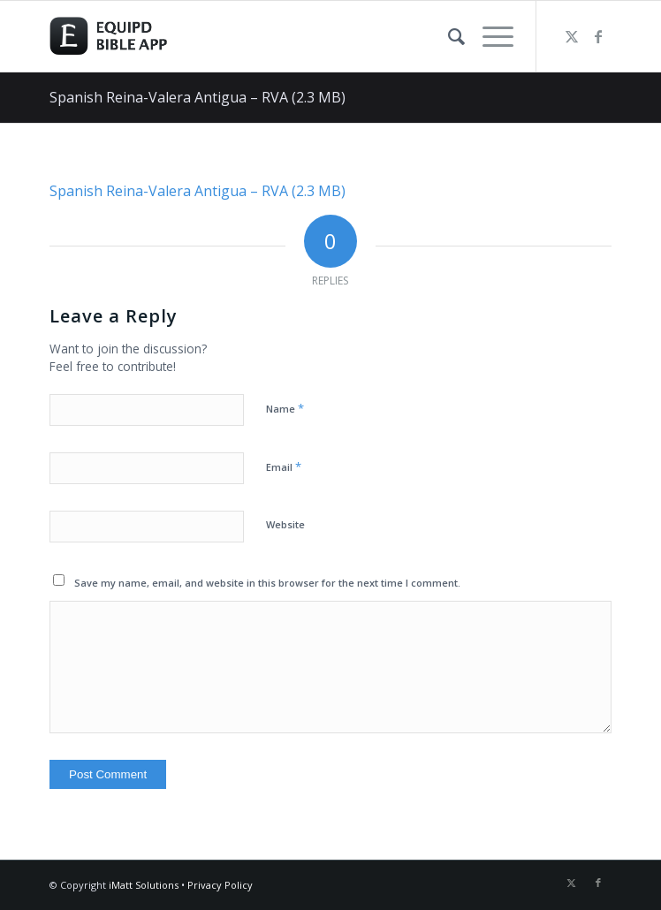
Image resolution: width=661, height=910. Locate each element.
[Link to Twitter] (571, 36)
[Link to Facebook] (598, 36)
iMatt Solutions (144, 884)
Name (285, 408)
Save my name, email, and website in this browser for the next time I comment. (267, 582)
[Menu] (489, 36)
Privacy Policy (220, 884)
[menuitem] (447, 36)
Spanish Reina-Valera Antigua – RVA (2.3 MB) (197, 97)
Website (285, 524)
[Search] (447, 36)
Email (283, 466)
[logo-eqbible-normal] (274, 36)
